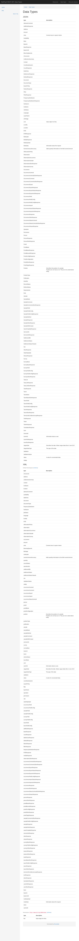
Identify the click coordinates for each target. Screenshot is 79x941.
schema (35, 467)
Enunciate (56, 924)
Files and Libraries (73, 2)
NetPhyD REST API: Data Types (11, 2)
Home (25, 7)
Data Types (63, 2)
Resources (55, 2)
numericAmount (69, 148)
